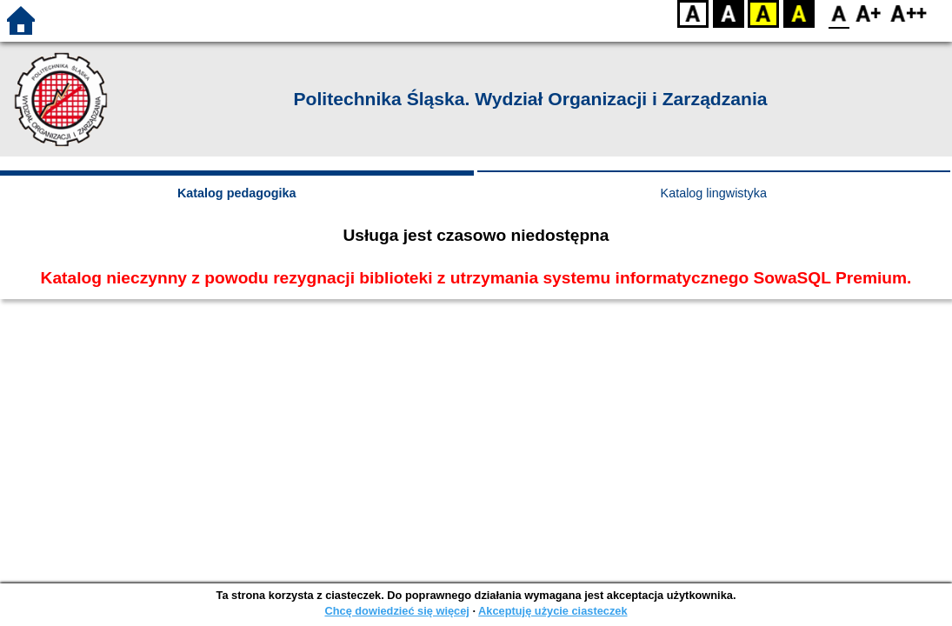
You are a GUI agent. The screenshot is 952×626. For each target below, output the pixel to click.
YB (763, 13)
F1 (869, 13)
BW (728, 13)
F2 (909, 13)
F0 (838, 13)
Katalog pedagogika (236, 193)
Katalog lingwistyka (714, 193)
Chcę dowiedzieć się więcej (396, 610)
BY (798, 13)
